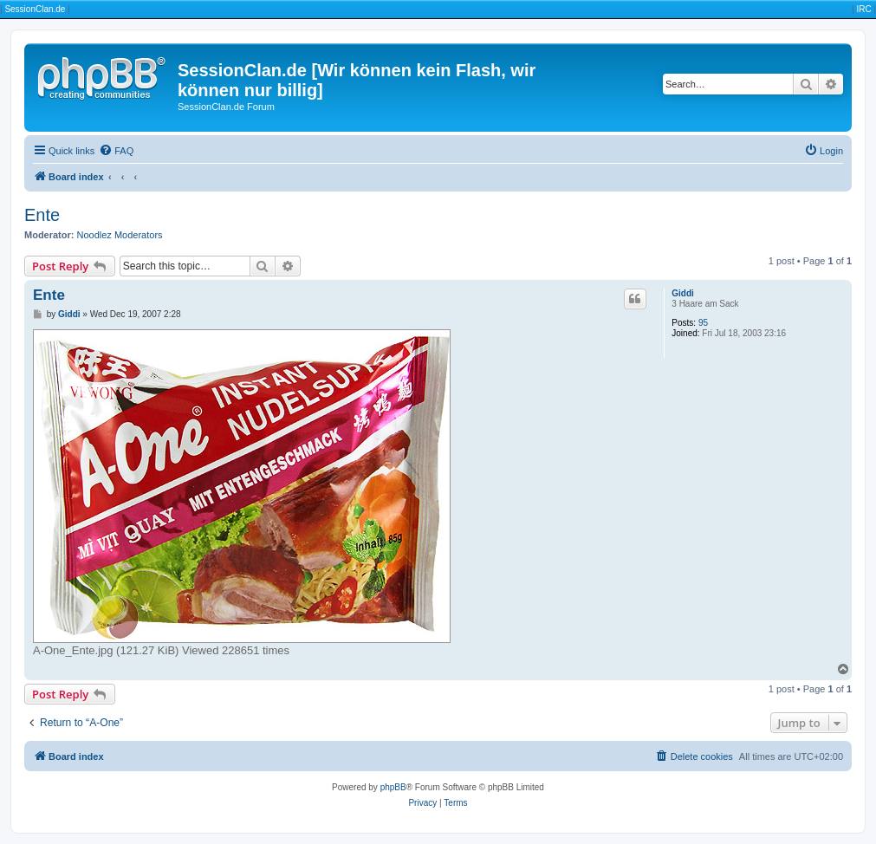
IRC (863, 9)
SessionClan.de (34, 9)
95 (703, 323)
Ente (42, 214)
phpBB (393, 787)
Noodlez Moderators (120, 235)
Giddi (683, 293)
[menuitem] (116, 150)
